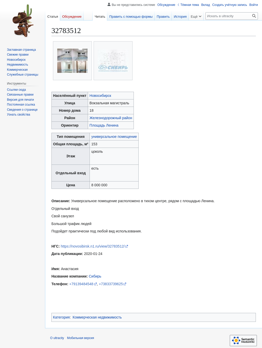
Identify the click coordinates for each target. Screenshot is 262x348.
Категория (61, 317)
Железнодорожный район (111, 118)
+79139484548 (81, 284)
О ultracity (57, 338)
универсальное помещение (114, 137)
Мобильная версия (80, 338)
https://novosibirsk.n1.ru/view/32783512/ (93, 246)
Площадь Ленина (104, 125)
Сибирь (95, 276)
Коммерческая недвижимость (97, 317)
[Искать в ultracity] (231, 16)
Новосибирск (100, 96)
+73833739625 (111, 284)
